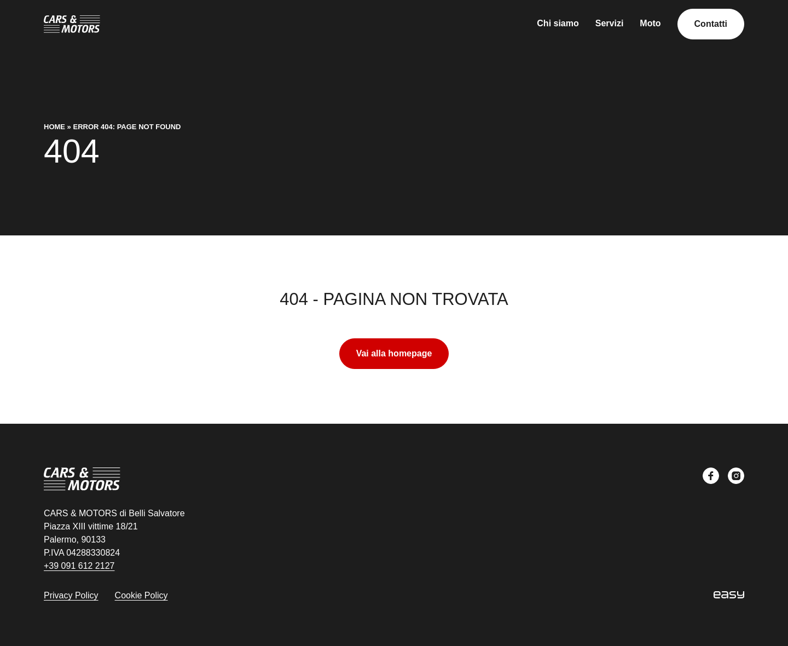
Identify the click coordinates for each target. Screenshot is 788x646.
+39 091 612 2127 (79, 565)
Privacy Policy (71, 595)
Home (54, 127)
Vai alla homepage (394, 353)
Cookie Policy (141, 595)
